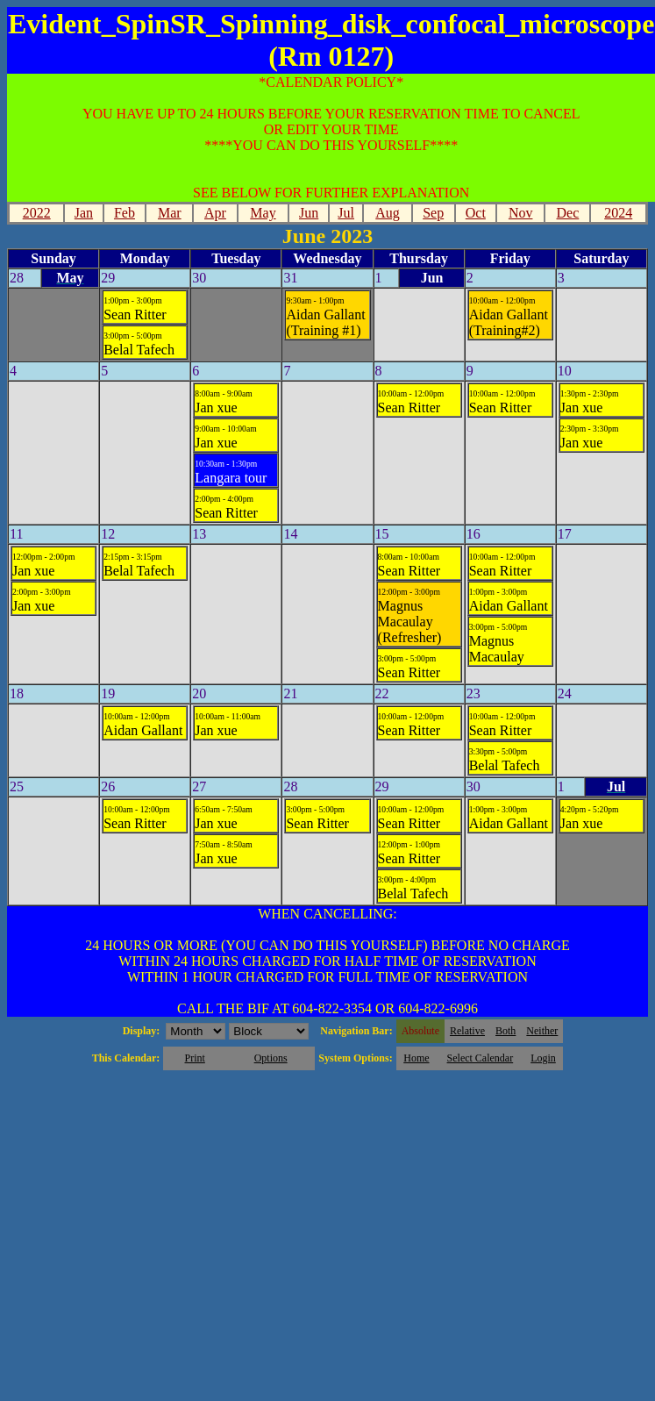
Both (505, 1031)
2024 (618, 212)
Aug (387, 212)
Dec (568, 212)
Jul (346, 212)
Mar (170, 212)
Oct (476, 212)
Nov (521, 212)
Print (194, 1058)
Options (271, 1058)
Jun (308, 212)
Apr (215, 212)
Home (416, 1058)
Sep (433, 212)
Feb (124, 212)
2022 (37, 212)
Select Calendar (480, 1058)
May (262, 212)
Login (543, 1058)
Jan (84, 212)
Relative (467, 1031)
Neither (542, 1031)
